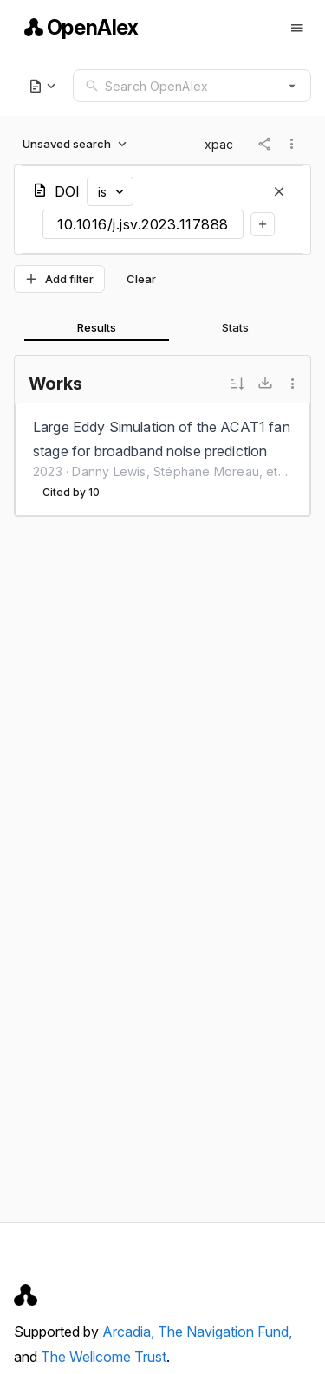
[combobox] (192, 85)
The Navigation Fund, (225, 1331)
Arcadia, (130, 1331)
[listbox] (162, 459)
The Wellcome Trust (103, 1356)
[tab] (96, 327)
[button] (292, 86)
